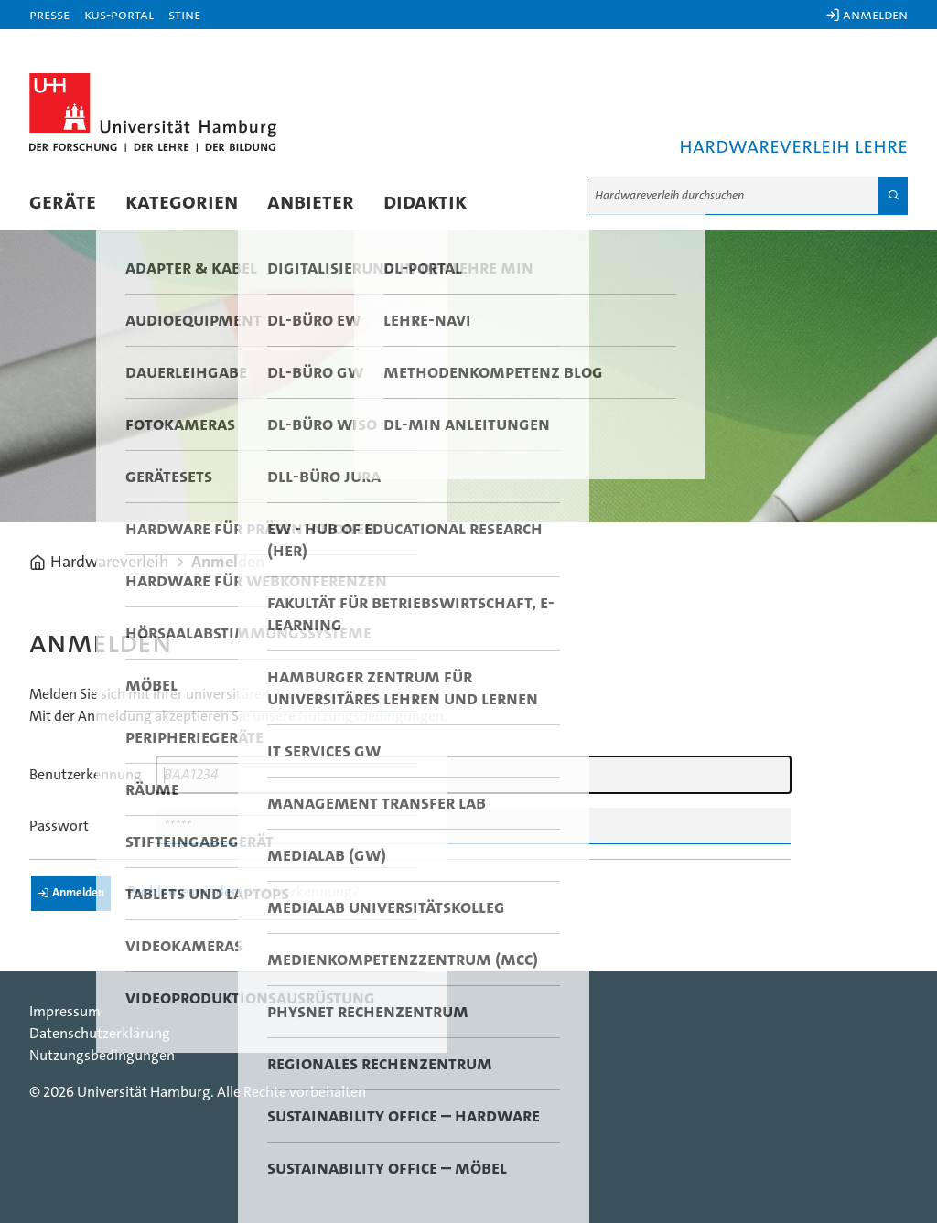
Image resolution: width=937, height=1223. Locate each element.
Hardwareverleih (109, 562)
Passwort (59, 826)
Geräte (62, 202)
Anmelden (227, 562)
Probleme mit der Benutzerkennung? (243, 892)
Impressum (65, 1011)
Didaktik (425, 202)
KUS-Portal (119, 14)
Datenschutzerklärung (99, 1033)
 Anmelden (866, 14)
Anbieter (310, 202)
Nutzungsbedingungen (371, 716)
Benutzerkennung (85, 774)
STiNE (184, 14)
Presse (49, 14)
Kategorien (181, 202)
